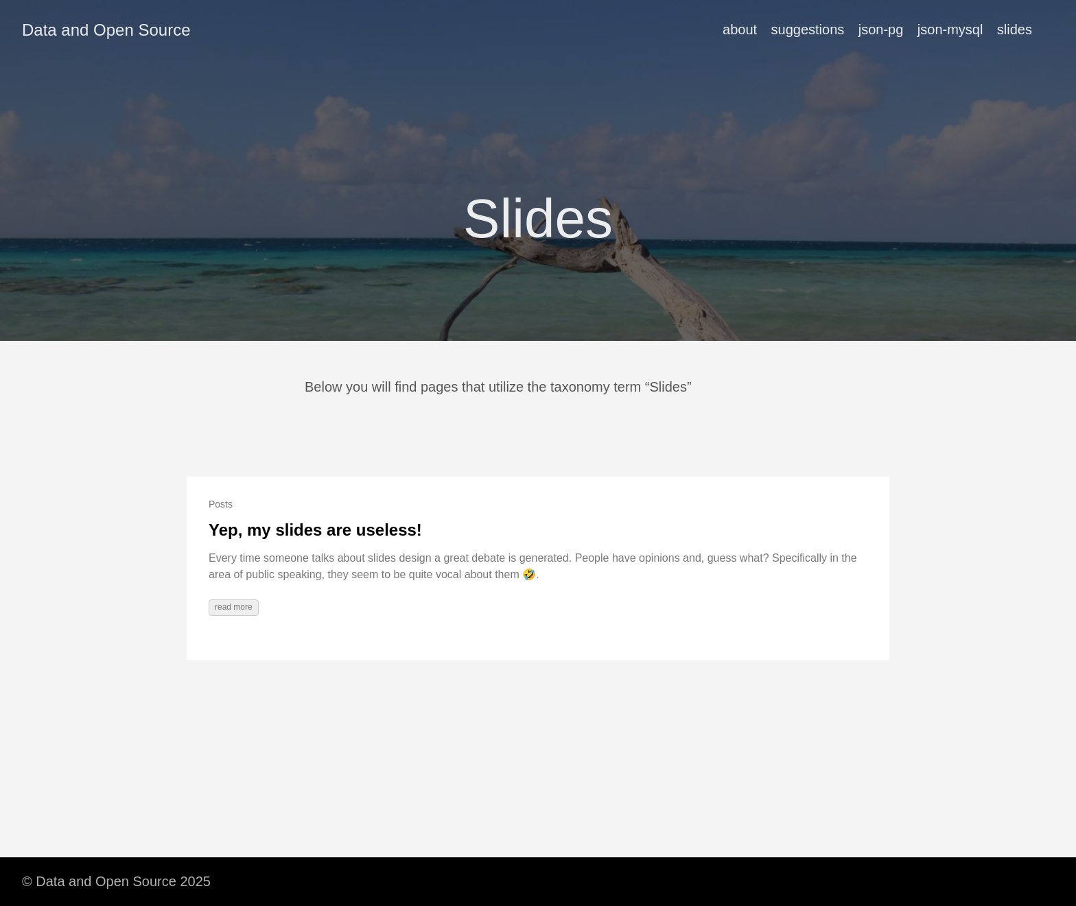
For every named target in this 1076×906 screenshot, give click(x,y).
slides (1014, 29)
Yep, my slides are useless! (315, 530)
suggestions (808, 29)
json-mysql (950, 29)
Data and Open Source (106, 30)
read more (234, 607)
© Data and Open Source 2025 (116, 881)
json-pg (881, 29)
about (740, 29)
